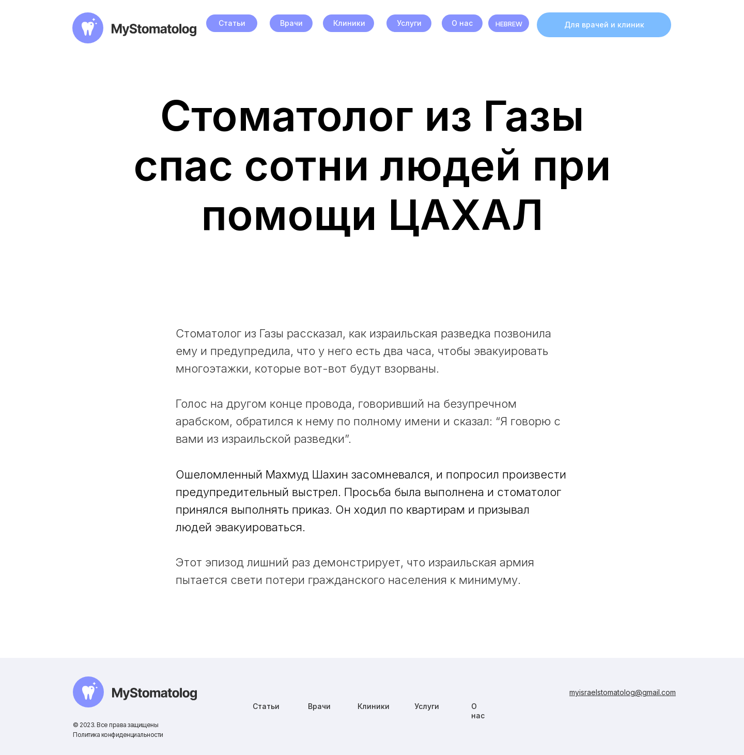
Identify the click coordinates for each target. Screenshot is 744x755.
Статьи (232, 23)
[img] (135, 691)
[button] (604, 24)
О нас (462, 23)
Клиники (349, 23)
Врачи (291, 23)
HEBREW (508, 24)
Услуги (409, 23)
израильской (256, 438)
